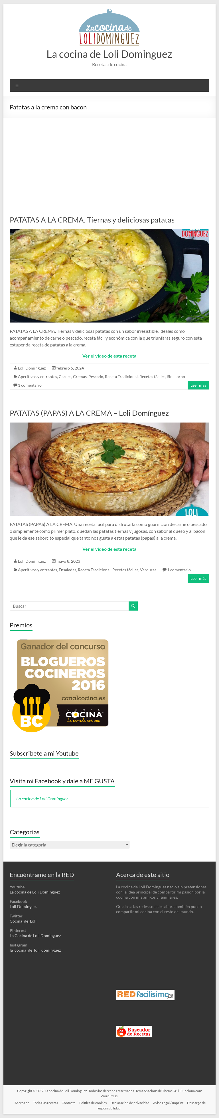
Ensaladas (67, 569)
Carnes (65, 376)
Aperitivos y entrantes (37, 376)
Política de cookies (93, 1103)
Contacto (69, 1103)
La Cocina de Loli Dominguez (35, 935)
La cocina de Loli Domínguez (42, 798)
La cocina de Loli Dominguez (109, 54)
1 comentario (30, 385)
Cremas (80, 376)
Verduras (148, 569)
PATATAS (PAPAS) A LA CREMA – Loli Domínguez (89, 412)
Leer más (198, 385)
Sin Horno (176, 376)
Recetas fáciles (152, 376)
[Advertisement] (109, 161)
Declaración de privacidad (129, 1103)
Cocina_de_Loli (23, 921)
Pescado (95, 376)
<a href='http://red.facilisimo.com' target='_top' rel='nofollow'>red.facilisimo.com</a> (145, 995)
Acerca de (22, 1103)
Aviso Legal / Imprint (168, 1103)
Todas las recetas (45, 1103)
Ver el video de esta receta (109, 355)
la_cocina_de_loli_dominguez (35, 950)
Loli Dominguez (32, 368)
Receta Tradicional (121, 376)
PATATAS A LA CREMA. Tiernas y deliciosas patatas (92, 219)
